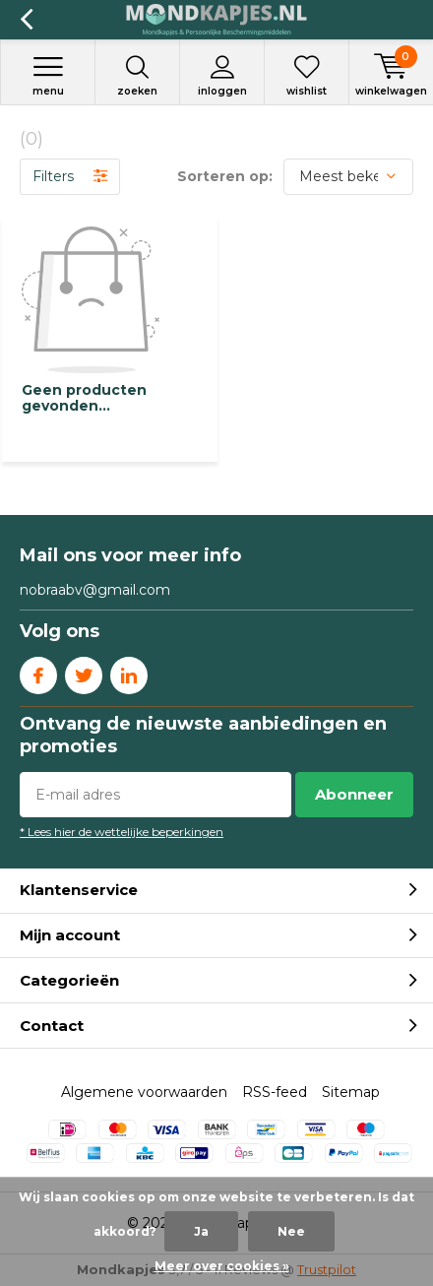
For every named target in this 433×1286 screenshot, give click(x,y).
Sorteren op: (225, 176)
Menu (47, 75)
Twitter (83, 671)
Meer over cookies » (222, 1265)
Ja (201, 1231)
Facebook (38, 671)
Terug (26, 19)
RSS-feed (274, 1092)
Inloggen (222, 75)
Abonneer (354, 794)
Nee (291, 1231)
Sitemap (351, 1092)
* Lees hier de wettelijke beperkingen (121, 831)
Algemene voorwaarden (144, 1092)
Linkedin (129, 671)
